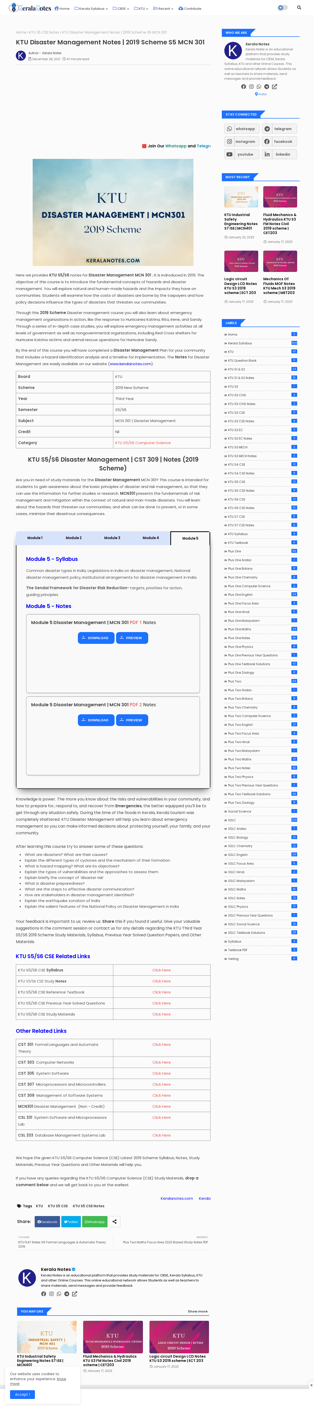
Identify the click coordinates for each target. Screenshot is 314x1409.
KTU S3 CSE (262, 412)
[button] (299, 8)
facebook (283, 141)
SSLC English (262, 854)
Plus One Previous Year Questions (262, 655)
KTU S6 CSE (262, 499)
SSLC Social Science (262, 924)
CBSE (119, 8)
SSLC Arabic (262, 828)
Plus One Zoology (262, 672)
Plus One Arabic (262, 560)
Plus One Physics (262, 646)
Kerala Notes (56, 1269)
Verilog (262, 958)
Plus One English (262, 594)
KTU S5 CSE (58, 1206)
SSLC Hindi (262, 872)
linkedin (283, 154)
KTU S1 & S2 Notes (262, 377)
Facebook (49, 1222)
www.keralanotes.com (130, 363)
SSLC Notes (262, 898)
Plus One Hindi (262, 612)
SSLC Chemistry (262, 846)
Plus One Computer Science (262, 586)
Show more (197, 1311)
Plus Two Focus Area (262, 733)
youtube (245, 154)
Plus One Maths (262, 629)
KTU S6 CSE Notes (262, 508)
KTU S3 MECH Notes (262, 456)
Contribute (189, 8)
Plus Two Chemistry (262, 707)
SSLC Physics (262, 906)
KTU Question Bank (262, 360)
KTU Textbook (262, 542)
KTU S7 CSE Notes (262, 525)
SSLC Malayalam (262, 880)
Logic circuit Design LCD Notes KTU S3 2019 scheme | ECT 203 (177, 1358)
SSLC (262, 820)
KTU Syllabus (262, 534)
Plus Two (262, 681)
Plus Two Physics (262, 776)
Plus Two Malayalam (262, 750)
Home (62, 8)
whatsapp (245, 128)
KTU (139, 8)
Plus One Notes (262, 638)
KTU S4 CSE (262, 464)
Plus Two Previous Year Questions (262, 785)
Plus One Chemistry (262, 577)
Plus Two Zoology (262, 802)
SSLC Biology (262, 837)
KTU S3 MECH (262, 447)
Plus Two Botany (262, 698)
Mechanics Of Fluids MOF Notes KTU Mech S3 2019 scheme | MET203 (279, 286)
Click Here (161, 970)
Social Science (262, 811)
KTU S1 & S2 (262, 369)
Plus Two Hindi (262, 742)
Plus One (262, 551)
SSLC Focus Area (262, 863)
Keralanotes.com (194, 1198)
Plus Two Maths (262, 759)
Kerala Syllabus (89, 8)
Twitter (72, 1222)
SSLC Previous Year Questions (262, 915)
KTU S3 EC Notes (262, 438)
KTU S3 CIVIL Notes (262, 403)
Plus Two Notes (262, 768)
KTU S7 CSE (262, 516)
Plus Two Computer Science (262, 716)
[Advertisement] (116, 104)
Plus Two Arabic (262, 690)
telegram (283, 128)
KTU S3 (262, 386)
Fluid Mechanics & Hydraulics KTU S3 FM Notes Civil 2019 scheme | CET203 (110, 1360)
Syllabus (262, 941)
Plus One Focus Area (262, 603)
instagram (245, 141)
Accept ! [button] (22, 1394)
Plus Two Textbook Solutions (262, 794)
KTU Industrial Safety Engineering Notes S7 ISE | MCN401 (40, 1360)
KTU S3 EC (262, 430)
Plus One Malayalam (262, 620)
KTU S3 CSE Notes (262, 421)
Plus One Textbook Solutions (262, 664)
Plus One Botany (262, 568)
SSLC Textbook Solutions (262, 932)
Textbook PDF (262, 950)
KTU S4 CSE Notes (262, 473)
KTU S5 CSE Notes (44, 32)
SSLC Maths (262, 889)
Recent (161, 8)
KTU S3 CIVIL (262, 395)
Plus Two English (262, 724)
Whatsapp (96, 1222)
